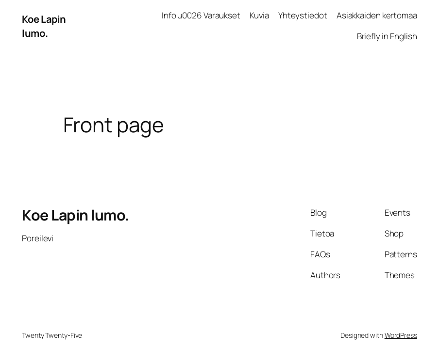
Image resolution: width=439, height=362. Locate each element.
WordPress (401, 335)
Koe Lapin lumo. (44, 25)
